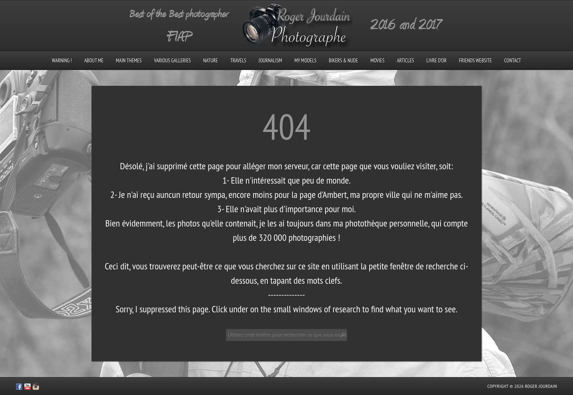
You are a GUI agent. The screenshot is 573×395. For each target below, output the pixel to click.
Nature (210, 60)
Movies (377, 60)
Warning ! (62, 60)
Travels (238, 60)
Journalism (270, 60)
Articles (405, 60)
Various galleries (172, 60)
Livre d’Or (437, 60)
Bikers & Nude (343, 60)
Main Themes (129, 60)
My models (305, 60)
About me (93, 60)
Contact (512, 60)
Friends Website (475, 60)
